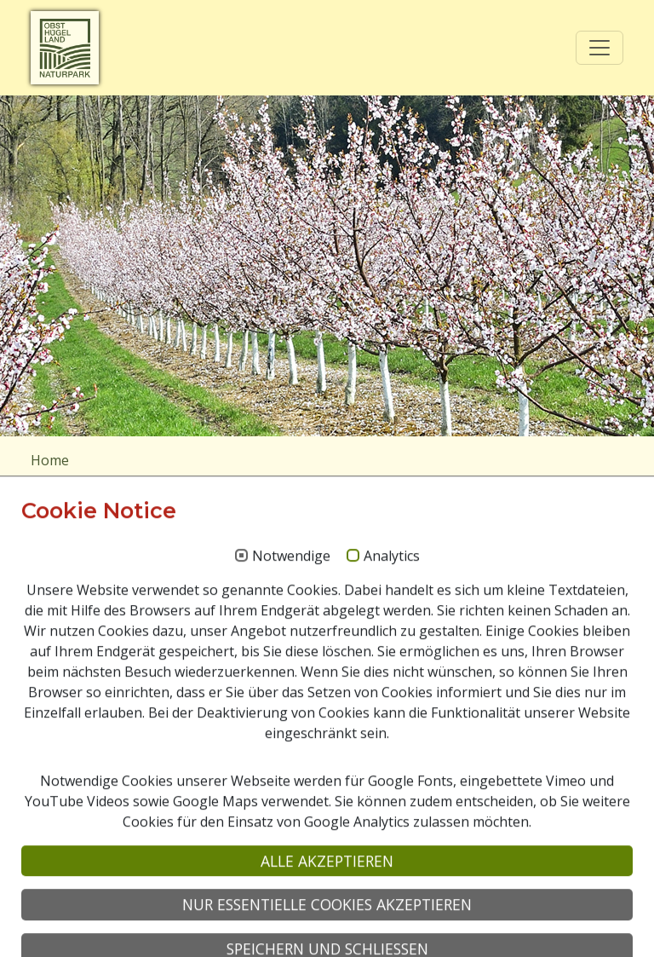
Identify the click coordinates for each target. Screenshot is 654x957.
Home (50, 460)
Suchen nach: (72, 615)
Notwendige (291, 725)
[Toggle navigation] (599, 48)
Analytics (392, 725)
